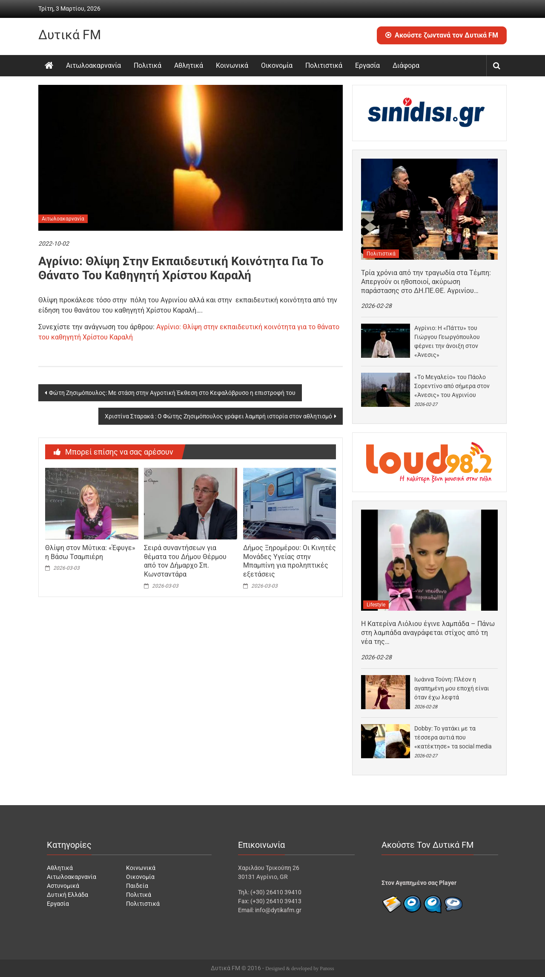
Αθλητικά (188, 65)
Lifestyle (376, 605)
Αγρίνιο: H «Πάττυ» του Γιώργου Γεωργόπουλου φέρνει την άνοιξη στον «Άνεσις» (447, 341)
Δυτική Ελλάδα (67, 894)
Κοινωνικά (232, 65)
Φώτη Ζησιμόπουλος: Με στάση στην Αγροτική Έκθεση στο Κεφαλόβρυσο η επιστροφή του (172, 392)
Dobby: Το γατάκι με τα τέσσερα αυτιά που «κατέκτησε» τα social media (453, 737)
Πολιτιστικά (323, 65)
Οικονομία (277, 65)
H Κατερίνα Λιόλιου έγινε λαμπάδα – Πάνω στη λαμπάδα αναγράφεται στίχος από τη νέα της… (428, 633)
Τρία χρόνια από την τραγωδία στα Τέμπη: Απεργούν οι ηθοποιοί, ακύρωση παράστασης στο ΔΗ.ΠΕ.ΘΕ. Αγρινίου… (426, 282)
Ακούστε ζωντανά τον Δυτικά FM (441, 35)
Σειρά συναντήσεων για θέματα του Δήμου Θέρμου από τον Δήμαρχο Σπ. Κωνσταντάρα (185, 561)
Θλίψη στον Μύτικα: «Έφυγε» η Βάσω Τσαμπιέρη (90, 552)
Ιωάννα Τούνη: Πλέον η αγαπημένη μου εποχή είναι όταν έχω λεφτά (451, 688)
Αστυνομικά (63, 885)
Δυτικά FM (69, 34)
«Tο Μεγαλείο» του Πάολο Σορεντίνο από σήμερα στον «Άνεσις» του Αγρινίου (452, 386)
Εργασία (367, 65)
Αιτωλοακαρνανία (93, 65)
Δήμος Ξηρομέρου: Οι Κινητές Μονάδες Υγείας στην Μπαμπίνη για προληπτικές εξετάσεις (289, 561)
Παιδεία (137, 885)
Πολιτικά (147, 65)
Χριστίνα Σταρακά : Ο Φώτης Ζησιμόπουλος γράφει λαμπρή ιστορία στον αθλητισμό (218, 416)
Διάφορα (406, 65)
